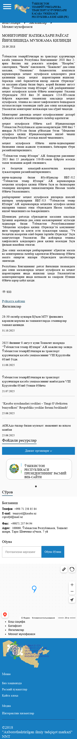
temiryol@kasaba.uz (24, 513)
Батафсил (15, 625)
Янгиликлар (16, 630)
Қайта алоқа (10, 695)
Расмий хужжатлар (14, 689)
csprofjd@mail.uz (12, 517)
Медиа (6, 706)
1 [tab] (36, 487)
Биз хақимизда (12, 683)
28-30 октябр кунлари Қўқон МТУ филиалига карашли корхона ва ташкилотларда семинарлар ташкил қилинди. (34, 321)
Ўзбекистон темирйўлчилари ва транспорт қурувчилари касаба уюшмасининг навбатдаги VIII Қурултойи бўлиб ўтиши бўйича (36, 381)
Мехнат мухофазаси (17, 27)
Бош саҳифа (16, 621)
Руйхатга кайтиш (13, 301)
